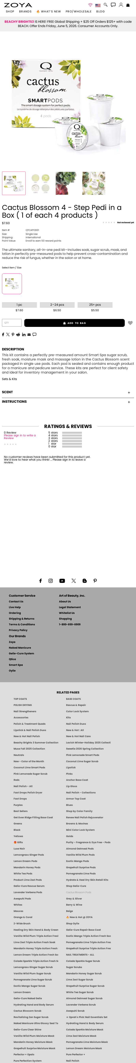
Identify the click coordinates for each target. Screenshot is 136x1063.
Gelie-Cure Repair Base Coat (83, 930)
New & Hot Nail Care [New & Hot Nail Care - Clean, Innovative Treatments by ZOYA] (78, 736)
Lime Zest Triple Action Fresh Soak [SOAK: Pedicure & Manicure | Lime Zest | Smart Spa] (34, 942)
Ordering (15, 613)
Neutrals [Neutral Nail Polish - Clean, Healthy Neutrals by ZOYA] (19, 755)
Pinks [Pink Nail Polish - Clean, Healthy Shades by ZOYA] (69, 774)
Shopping (65, 619)
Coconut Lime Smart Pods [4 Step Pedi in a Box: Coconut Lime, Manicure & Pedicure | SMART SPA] (29, 767)
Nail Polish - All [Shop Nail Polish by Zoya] (23, 786)
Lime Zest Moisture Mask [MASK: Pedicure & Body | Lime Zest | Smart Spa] (81, 1036)
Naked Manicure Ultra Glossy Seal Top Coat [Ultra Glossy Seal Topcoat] (36, 1023)
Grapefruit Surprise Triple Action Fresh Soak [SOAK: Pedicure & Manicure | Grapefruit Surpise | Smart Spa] (88, 948)
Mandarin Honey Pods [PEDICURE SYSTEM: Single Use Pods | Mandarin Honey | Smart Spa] (27, 867)
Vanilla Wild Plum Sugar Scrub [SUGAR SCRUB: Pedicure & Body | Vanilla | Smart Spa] (32, 973)
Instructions (66, 401)
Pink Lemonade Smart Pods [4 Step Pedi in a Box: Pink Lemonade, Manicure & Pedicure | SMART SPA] (82, 755)
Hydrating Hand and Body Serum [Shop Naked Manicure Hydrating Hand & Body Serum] (34, 1005)
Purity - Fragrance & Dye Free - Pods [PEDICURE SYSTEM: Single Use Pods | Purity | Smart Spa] (88, 842)
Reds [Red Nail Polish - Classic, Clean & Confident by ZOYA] (17, 780)
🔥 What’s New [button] (48, 11)
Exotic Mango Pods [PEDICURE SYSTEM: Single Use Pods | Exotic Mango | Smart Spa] (77, 861)
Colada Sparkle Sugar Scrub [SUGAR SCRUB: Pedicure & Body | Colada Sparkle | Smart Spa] (83, 961)
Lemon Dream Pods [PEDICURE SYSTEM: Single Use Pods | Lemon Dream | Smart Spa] (25, 861)
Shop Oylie (72, 923)
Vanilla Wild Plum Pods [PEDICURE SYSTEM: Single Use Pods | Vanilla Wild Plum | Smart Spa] (80, 855)
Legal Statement (70, 607)
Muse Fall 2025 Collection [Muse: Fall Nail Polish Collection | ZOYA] (29, 749)
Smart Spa (16, 665)
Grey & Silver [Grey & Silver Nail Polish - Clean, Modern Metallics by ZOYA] (74, 898)
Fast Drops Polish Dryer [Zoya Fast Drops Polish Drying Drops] (28, 792)
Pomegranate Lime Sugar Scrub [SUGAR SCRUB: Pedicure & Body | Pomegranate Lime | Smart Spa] (33, 979)
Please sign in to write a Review (20, 437)
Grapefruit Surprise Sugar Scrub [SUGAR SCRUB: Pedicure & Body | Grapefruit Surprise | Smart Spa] (85, 986)
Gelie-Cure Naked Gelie (28, 998)
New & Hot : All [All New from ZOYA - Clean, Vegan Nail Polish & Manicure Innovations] (75, 730)
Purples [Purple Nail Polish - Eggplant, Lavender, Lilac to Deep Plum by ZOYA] (18, 805)
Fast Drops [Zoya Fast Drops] (20, 799)
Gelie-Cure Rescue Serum (29, 886)
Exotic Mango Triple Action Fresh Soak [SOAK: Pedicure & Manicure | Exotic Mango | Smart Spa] (88, 936)
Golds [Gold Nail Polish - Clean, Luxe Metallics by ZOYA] (69, 836)
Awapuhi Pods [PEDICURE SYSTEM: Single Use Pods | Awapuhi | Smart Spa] (22, 898)
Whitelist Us (67, 613)
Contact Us (16, 601)
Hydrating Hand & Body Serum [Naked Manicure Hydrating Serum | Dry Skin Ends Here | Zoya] (85, 1023)
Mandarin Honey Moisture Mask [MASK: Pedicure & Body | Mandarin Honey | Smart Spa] (33, 1042)
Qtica (12, 659)
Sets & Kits (9, 379)
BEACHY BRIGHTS (19, 21)
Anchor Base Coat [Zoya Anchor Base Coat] (77, 780)
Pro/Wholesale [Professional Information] (79, 11)
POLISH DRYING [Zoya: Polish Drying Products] (23, 705)
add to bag (55, 323)
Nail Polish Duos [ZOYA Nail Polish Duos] (76, 724)
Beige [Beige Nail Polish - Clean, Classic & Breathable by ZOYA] (69, 911)
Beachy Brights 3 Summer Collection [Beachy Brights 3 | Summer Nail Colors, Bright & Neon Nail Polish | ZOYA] (36, 742)
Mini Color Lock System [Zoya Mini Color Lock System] (80, 830)
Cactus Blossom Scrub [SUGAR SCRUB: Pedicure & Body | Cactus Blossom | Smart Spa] (27, 1011)
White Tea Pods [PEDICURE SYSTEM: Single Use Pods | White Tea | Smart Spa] (23, 873)
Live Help (15, 607)
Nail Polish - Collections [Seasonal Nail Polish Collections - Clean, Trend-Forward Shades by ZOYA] (81, 792)
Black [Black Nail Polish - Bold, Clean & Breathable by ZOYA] (17, 830)
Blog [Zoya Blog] (100, 11)
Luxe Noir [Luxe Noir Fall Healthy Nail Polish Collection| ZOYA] (19, 849)
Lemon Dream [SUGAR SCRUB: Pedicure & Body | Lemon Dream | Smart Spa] (22, 992)
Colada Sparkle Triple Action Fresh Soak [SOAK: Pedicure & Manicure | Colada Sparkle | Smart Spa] (36, 961)
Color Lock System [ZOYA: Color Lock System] (77, 711)
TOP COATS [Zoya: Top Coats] (20, 699)
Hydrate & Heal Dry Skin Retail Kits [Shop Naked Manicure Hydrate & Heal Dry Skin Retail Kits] (87, 880)
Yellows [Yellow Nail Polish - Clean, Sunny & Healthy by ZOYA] (18, 836)
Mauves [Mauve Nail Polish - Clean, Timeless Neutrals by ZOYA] (18, 911)
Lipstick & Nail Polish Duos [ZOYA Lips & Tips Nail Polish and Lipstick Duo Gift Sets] (30, 730)
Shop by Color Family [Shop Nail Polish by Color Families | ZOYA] (79, 811)
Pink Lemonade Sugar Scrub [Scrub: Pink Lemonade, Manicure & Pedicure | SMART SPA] (30, 774)
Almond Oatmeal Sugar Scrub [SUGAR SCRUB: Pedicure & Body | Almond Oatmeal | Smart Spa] (84, 998)
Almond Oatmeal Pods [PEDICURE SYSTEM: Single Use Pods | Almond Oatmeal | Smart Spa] (80, 849)
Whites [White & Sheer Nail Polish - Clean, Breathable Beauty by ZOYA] (18, 905)
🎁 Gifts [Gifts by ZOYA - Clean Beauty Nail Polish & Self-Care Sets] (18, 842)
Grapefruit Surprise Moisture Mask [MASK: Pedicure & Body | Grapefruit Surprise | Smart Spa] (34, 1048)
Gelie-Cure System (21, 653)
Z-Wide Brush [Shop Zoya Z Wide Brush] (22, 923)
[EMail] (29, 334)
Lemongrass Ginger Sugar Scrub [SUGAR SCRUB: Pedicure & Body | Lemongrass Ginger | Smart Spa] (33, 967)
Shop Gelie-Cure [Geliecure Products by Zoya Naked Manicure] (76, 886)
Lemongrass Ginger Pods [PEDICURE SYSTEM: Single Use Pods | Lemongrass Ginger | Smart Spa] (29, 855)
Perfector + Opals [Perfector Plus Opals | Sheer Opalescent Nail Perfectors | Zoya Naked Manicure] (24, 1054)
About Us (65, 601)
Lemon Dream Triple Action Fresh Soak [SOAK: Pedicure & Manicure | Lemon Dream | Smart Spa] (36, 955)
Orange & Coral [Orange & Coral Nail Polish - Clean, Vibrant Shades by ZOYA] (23, 917)
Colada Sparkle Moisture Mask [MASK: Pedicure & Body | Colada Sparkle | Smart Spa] (84, 1029)
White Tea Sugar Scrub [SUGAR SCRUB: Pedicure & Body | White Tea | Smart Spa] (80, 992)
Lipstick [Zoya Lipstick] (71, 767)
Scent (66, 392)
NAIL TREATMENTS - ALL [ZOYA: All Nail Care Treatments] (80, 955)
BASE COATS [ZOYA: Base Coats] (73, 699)
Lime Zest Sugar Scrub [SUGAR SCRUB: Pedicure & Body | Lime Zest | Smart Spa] (79, 979)
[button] (18, 5)
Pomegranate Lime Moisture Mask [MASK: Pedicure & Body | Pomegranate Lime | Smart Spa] (87, 1042)
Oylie (12, 671)
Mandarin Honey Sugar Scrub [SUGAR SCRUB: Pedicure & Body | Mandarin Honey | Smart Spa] (84, 973)
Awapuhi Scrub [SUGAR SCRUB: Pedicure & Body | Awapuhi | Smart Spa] (75, 1011)
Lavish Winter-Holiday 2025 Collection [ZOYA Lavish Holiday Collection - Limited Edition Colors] (88, 742)
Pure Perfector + (75, 1054)
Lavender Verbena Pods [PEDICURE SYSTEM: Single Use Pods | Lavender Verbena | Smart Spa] (28, 892)
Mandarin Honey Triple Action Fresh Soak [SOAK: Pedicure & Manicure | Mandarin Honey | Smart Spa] (36, 948)
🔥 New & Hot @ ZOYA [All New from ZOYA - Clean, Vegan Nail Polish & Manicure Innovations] (79, 917)
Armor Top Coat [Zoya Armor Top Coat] (76, 799)
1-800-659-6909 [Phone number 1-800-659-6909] (70, 624)
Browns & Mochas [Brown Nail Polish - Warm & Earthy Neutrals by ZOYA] (77, 823)
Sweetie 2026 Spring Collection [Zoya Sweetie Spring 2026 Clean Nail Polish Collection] (85, 749)
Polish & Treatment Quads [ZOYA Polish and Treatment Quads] (30, 724)
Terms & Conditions (22, 624)
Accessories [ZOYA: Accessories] (21, 717)
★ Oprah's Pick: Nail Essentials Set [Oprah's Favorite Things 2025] (86, 1017)
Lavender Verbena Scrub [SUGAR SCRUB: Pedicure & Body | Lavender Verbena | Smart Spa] (81, 1005)
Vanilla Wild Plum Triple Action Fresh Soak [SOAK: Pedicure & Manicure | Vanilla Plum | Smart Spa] (36, 936)
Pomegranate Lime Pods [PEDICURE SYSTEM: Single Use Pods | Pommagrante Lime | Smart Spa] (81, 873)
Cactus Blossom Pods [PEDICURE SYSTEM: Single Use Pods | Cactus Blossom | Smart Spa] (78, 892)
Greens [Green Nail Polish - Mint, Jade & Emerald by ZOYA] (18, 823)
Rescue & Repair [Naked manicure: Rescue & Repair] (76, 705)
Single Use (20, 234)
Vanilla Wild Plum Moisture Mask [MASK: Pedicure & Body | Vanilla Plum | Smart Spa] (34, 1036)
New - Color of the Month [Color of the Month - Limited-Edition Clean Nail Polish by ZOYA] (29, 761)
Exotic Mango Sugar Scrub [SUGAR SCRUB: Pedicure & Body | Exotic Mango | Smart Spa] (29, 986)
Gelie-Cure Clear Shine (27, 1029)
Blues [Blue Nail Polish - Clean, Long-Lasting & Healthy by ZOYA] (69, 805)
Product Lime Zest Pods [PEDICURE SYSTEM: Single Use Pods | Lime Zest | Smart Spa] (28, 880)
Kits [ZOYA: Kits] (68, 717)
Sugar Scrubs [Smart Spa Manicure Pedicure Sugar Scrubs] (74, 967)
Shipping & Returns (21, 619)
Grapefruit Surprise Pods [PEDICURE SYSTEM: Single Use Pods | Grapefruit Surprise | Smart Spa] (81, 867)
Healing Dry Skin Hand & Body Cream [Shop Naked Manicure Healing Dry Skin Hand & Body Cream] (36, 930)
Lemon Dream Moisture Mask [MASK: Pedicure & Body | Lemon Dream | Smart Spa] (84, 1048)
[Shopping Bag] (128, 5)
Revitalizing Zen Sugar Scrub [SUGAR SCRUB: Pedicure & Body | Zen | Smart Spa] (31, 1017)
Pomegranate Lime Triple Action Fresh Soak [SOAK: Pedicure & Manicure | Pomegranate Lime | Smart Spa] (88, 942)
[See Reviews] (118, 223)
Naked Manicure (20, 648)
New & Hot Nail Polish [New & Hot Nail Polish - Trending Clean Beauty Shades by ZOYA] (27, 736)
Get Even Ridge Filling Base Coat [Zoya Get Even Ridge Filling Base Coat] (33, 817)
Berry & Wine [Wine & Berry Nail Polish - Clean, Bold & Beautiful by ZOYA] (74, 905)
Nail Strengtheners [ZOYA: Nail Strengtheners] (25, 711)
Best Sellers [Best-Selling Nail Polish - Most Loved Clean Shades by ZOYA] (21, 811)
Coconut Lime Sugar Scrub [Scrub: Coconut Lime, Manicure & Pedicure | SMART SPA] (82, 761)
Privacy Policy (18, 630)
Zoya (12, 642)
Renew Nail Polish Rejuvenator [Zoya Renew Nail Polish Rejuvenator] (84, 817)
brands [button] (25, 11)
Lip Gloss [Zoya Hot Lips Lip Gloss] (71, 786)
